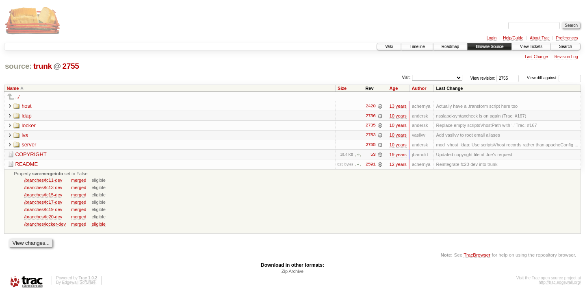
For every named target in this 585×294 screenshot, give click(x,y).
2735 (370, 125)
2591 (370, 164)
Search (565, 46)
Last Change (536, 56)
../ (17, 97)
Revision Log (566, 56)
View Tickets (531, 46)
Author (419, 88)
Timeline (417, 46)
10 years (398, 115)
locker (29, 125)
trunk (42, 66)
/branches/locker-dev (45, 224)
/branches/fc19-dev (43, 209)
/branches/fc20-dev (43, 217)
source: (18, 66)
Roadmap (450, 46)
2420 (370, 106)
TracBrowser (477, 255)
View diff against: (554, 78)
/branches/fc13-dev (43, 187)
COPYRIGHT (31, 155)
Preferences (567, 38)
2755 (70, 66)
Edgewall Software (78, 283)
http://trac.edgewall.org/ (560, 283)
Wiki (389, 46)
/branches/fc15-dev (43, 195)
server (29, 145)
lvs (25, 135)
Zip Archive (292, 272)
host (27, 106)
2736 (370, 116)
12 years (398, 164)
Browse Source (489, 46)
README (26, 164)
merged (78, 180)
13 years (398, 106)
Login (491, 38)
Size (342, 88)
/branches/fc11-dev (43, 180)
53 (372, 155)
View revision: (483, 78)
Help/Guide (513, 38)
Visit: (406, 77)
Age (394, 88)
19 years (398, 154)
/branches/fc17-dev (43, 202)
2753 (370, 135)
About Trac (539, 38)
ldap (27, 116)
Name (13, 88)
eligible (98, 224)
